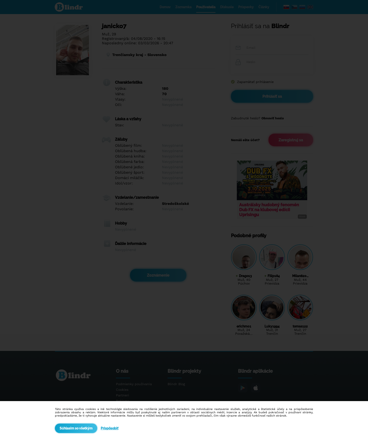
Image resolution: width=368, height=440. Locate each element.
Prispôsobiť (109, 428)
